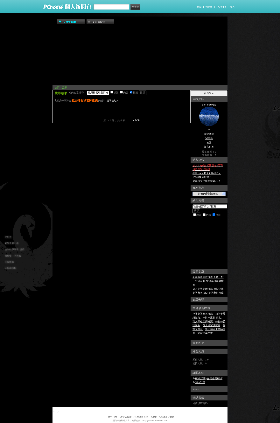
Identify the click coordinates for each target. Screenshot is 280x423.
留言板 (209, 138)
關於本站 (209, 134)
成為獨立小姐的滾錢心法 (206, 181)
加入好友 (209, 146)
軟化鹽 (209, 6)
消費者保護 (126, 417)
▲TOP (136, 120)
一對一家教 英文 (212, 317)
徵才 (172, 417)
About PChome (159, 417)
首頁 (57, 87)
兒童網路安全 (141, 417)
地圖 (209, 142)
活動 (64, 87)
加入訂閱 (200, 382)
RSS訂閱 (200, 378)
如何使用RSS (214, 378)
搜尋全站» (112, 100)
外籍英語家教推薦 (202, 313)
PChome (221, 6)
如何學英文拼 (205, 333)
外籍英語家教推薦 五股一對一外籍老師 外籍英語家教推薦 (208, 281)
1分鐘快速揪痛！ (202, 177)
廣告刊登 (112, 417)
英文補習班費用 (211, 325)
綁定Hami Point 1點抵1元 (206, 173)
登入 (232, 6)
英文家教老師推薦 (202, 321)
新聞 (199, 6)
